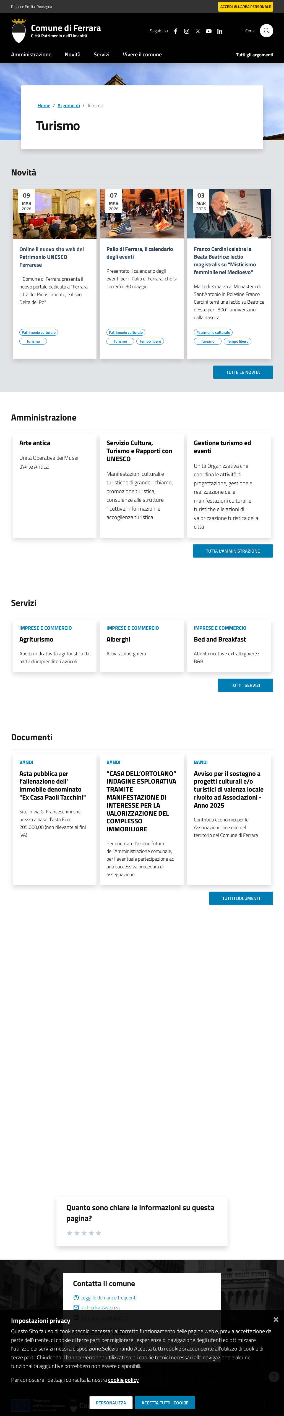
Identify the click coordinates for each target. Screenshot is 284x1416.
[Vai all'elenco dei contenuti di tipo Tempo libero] (150, 341)
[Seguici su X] (195, 30)
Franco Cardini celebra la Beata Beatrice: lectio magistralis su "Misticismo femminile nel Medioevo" (225, 260)
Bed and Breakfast (220, 639)
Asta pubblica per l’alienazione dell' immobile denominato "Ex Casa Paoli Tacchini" (52, 785)
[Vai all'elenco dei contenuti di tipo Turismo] (33, 341)
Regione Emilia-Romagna (31, 6)
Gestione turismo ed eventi (222, 447)
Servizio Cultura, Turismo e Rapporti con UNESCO (139, 451)
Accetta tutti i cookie (165, 1402)
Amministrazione (31, 54)
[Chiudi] (276, 1318)
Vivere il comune (142, 54)
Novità (72, 54)
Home (44, 105)
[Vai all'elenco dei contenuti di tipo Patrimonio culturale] (38, 332)
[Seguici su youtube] (206, 30)
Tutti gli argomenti (254, 54)
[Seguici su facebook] (173, 30)
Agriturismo (36, 639)
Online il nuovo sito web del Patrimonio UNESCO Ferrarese (51, 257)
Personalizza (111, 1402)
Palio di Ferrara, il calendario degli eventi (139, 253)
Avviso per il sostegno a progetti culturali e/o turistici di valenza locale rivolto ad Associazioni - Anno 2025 (229, 789)
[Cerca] (266, 30)
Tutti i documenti (241, 898)
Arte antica (34, 443)
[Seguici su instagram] (184, 30)
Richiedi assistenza (96, 1307)
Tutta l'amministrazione (233, 551)
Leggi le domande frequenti (105, 1297)
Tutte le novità (243, 372)
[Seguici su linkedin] (217, 30)
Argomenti (69, 105)
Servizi (102, 54)
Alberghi (118, 639)
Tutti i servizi (245, 685)
